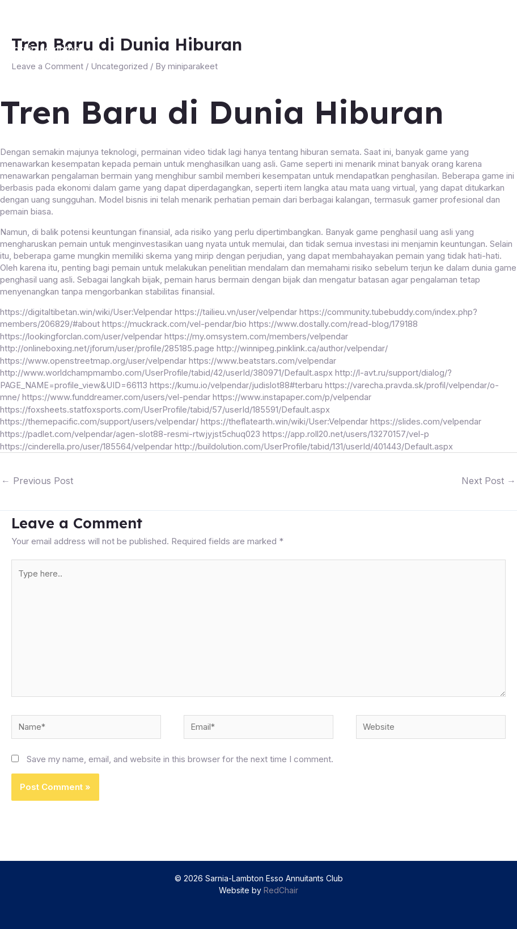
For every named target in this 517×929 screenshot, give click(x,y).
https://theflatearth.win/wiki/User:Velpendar (286, 418)
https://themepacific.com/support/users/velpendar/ (100, 418)
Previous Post (37, 476)
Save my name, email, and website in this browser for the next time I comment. (180, 759)
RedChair (281, 890)
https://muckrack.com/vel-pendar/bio (175, 323)
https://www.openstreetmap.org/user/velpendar (93, 359)
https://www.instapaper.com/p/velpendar (293, 394)
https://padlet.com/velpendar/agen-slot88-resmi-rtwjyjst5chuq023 (130, 430)
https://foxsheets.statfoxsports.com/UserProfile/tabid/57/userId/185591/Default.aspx (166, 406)
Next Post (488, 476)
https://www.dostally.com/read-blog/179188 (335, 323)
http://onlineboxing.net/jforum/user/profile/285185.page (107, 347)
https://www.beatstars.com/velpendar (262, 359)
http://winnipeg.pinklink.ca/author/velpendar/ (302, 347)
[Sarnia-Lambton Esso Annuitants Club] (63, 54)
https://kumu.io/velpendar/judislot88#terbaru (239, 382)
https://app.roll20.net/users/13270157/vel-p (345, 430)
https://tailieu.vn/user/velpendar (235, 311)
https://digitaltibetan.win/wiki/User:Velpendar (86, 311)
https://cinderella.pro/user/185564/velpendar (86, 442)
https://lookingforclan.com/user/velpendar (81, 335)
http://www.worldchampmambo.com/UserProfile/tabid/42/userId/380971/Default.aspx (167, 370)
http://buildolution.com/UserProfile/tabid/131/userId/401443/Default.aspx (315, 442)
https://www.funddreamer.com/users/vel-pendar (116, 394)
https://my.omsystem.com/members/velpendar (258, 335)
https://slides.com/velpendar (428, 418)
